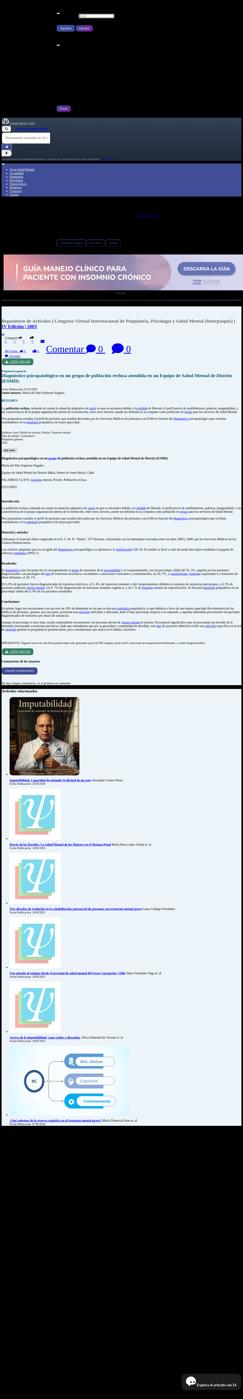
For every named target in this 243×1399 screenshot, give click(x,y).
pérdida (142, 408)
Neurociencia (18, 184)
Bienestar (16, 187)
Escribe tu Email (67, 16)
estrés (92, 408)
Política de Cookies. (147, 215)
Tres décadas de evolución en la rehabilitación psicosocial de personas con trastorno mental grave (76, 909)
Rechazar (95, 243)
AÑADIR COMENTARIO (19, 670)
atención (84, 612)
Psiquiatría (16, 176)
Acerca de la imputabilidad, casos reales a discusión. (45, 1037)
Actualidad (17, 173)
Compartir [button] (14, 338)
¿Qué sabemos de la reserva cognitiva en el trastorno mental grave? (56, 1120)
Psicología (16, 180)
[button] (32, 338)
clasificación (124, 549)
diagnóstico (181, 418)
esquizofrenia (178, 573)
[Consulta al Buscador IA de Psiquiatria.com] (26, 138)
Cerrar (63, 108)
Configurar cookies (71, 243)
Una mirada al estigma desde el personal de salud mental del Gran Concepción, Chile (67, 973)
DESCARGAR (17, 361)
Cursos (14, 194)
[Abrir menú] (3, 164)
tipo (47, 573)
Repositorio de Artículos (26, 321)
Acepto (113, 243)
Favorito (12, 356)
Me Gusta (15, 351)
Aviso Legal (107, 159)
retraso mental (35, 587)
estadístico (20, 553)
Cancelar (84, 28)
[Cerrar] (58, 13)
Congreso (16, 191)
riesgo (188, 412)
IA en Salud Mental (22, 169)
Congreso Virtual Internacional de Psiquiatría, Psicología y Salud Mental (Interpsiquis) (144, 321)
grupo (52, 458)
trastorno (36, 479)
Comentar (75, 349)
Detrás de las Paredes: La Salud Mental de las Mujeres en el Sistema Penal (60, 844)
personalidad (112, 570)
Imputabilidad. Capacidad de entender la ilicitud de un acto (50, 780)
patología (32, 422)
